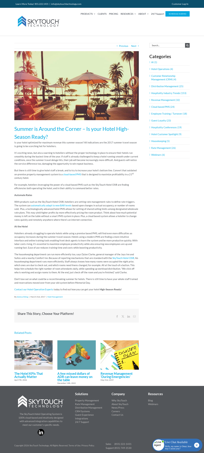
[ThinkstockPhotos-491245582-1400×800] (76, 85)
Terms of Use (74, 445)
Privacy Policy (87, 445)
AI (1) (154, 62)
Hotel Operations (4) (162, 69)
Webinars (153, 404)
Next (133, 45)
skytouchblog (22, 297)
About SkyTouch (120, 404)
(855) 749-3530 (122, 447)
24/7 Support (82, 421)
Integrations (81, 418)
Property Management (87, 400)
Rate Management (55, 297)
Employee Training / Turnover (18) (169, 113)
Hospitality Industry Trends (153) (168, 93)
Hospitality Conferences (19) (166, 127)
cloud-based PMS (72, 174)
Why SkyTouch (119, 400)
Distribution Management (88, 407)
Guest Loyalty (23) (161, 120)
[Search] (187, 45)
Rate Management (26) (163, 147)
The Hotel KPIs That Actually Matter (28, 375)
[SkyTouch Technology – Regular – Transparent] (38, 13)
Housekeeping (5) (160, 141)
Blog (150, 400)
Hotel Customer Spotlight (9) (166, 134)
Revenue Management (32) (165, 99)
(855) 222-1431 (122, 443)
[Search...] (167, 45)
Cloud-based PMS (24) (163, 106)
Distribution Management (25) (167, 86)
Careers (116, 411)
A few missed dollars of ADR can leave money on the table (74, 377)
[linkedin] (41, 432)
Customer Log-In (180, 4)
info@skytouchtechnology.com (66, 4)
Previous (123, 45)
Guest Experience (84, 414)
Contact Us (117, 414)
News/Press (118, 407)
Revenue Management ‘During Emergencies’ (117, 375)
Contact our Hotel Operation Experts (33, 289)
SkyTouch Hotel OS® (123, 258)
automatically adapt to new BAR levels (51, 205)
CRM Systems (82, 411)
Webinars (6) (158, 154)
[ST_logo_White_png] (41, 396)
